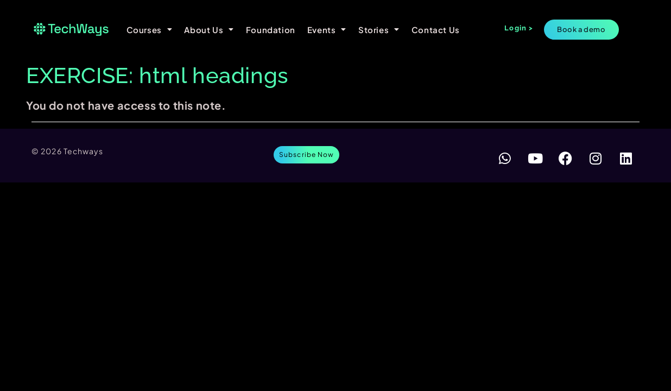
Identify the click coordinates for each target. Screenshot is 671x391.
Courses (149, 29)
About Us (208, 29)
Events (326, 29)
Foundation (270, 29)
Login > (518, 28)
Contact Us (436, 29)
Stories (379, 29)
